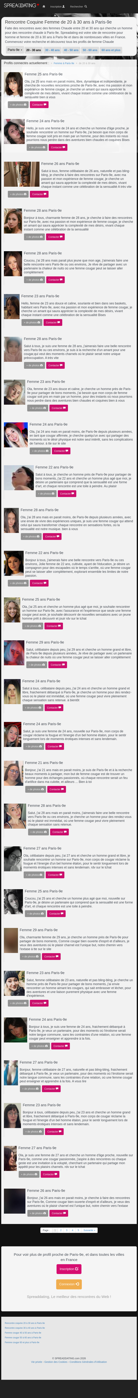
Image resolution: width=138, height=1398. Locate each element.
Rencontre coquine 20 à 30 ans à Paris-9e (25, 1323)
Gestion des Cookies (55, 1361)
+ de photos (18, 104)
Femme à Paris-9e (64, 63)
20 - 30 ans (33, 50)
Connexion (69, 1284)
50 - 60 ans (90, 50)
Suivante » (89, 1230)
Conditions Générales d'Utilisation (88, 1361)
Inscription (69, 1269)
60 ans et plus (111, 50)
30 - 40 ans (52, 50)
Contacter (39, 104)
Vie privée (36, 1361)
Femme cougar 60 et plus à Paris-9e (22, 1342)
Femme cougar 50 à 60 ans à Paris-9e (23, 1337)
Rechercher (78, 6)
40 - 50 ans (71, 50)
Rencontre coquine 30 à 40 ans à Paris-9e (25, 1328)
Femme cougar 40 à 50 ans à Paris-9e (23, 1333)
